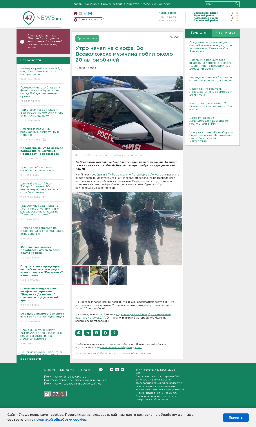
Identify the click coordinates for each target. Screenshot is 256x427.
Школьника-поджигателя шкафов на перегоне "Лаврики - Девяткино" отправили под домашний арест (211, 64)
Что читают (225, 33)
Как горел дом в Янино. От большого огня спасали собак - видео (212, 106)
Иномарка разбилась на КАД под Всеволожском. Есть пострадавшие (42, 74)
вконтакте (80, 13)
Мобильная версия (75, 13)
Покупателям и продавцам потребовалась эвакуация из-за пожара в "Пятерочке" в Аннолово (210, 47)
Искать (236, 3)
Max (122, 369)
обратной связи (141, 353)
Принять (236, 417)
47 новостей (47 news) (153, 370)
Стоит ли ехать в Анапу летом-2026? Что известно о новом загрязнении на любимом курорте (42, 337)
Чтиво (145, 4)
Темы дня (198, 33)
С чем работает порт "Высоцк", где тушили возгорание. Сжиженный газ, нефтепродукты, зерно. (45, 41)
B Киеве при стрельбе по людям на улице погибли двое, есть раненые (42, 233)
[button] (78, 333)
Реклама (84, 370)
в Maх (138, 348)
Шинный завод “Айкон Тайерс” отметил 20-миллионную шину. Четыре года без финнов (42, 190)
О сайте (50, 370)
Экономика (91, 4)
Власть (77, 4)
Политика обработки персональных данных (75, 380)
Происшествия (111, 4)
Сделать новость (90, 20)
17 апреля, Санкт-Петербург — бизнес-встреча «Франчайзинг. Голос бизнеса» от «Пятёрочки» (211, 136)
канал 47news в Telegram (116, 348)
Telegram (117, 369)
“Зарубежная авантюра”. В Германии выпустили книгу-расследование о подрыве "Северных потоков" (42, 213)
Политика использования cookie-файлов (73, 383)
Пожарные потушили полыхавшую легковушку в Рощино (42, 134)
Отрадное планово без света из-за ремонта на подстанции (210, 79)
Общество (131, 4)
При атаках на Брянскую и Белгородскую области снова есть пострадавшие (42, 115)
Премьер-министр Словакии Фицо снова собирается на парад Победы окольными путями (42, 94)
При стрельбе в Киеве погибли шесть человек (42, 171)
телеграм (85, 13)
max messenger (90, 13)
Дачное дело (161, 4)
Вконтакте (101, 369)
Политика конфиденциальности (66, 377)
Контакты (67, 370)
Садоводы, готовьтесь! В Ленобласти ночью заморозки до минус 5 (210, 92)
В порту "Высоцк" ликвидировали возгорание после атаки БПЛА (209, 121)
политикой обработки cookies (60, 419)
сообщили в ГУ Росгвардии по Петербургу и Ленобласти (129, 175)
